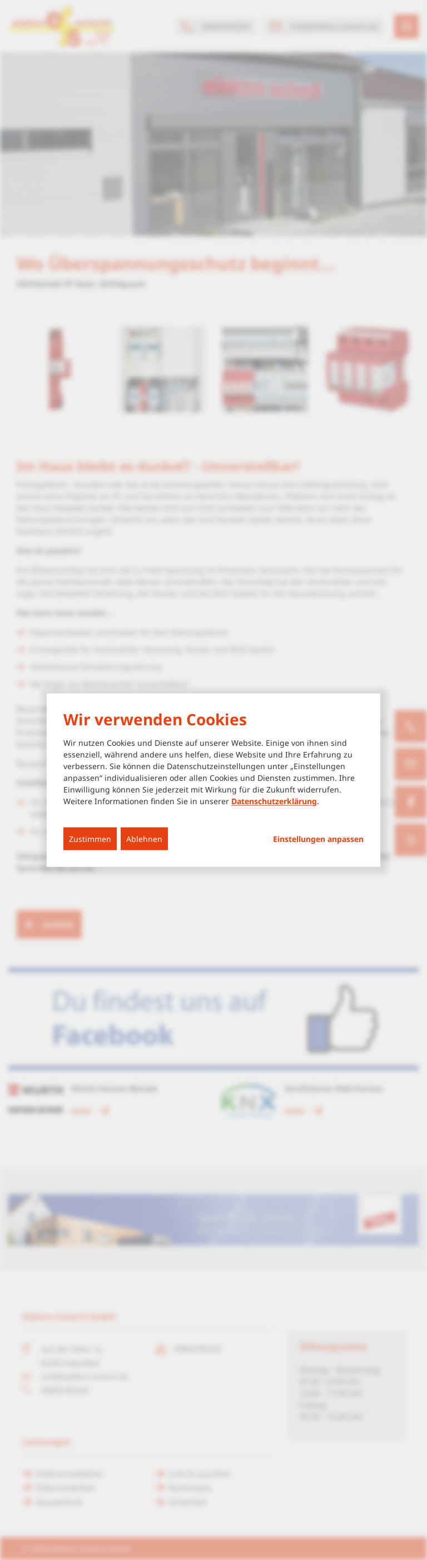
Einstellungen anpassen (318, 839)
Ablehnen (144, 839)
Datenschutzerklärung (274, 801)
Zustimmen (90, 839)
